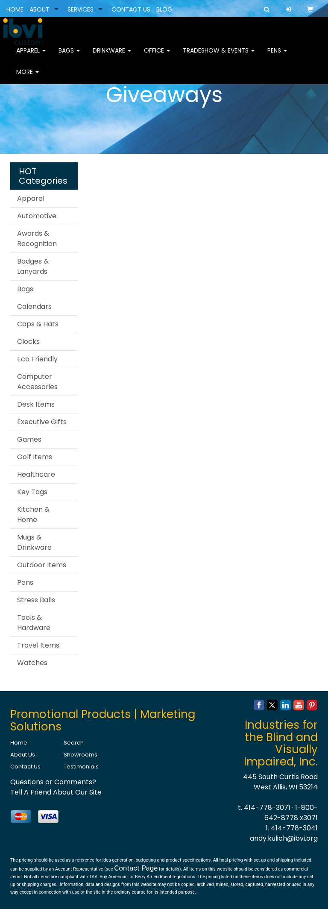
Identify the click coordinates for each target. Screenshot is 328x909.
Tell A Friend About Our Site (56, 792)
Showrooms (80, 755)
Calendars (34, 306)
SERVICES (80, 9)
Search (74, 743)
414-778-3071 (267, 807)
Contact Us (25, 766)
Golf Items (34, 457)
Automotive (36, 216)
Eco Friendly (37, 359)
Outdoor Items (41, 565)
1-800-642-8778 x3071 (291, 813)
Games (29, 439)
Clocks (28, 341)
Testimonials (81, 766)
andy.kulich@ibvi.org (284, 838)
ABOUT (39, 9)
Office (157, 55)
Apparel (31, 55)
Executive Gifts (42, 422)
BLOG (164, 9)
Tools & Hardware (33, 623)
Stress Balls (36, 600)
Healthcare (36, 474)
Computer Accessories (37, 382)
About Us (22, 755)
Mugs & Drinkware (34, 542)
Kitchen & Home (33, 514)
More (27, 77)
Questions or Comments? (53, 782)
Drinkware (112, 55)
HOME (14, 9)
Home (18, 743)
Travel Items (38, 645)
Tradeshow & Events (219, 55)
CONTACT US (130, 9)
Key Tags (32, 492)
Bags (69, 55)
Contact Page (136, 868)
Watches (32, 663)
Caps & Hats (38, 324)
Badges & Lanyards (33, 266)
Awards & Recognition (37, 239)
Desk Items (36, 404)
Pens (277, 55)
